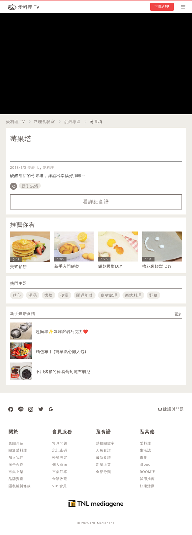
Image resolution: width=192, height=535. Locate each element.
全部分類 (103, 471)
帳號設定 (59, 457)
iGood (145, 464)
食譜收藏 (59, 478)
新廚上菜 (103, 464)
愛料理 (145, 443)
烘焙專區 (72, 122)
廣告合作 (15, 464)
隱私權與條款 (19, 486)
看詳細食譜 (96, 201)
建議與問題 (171, 409)
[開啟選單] (182, 7)
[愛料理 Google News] (51, 409)
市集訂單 (59, 471)
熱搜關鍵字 (105, 443)
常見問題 (59, 443)
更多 (178, 314)
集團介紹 (15, 443)
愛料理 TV (15, 121)
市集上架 (15, 471)
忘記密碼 (59, 450)
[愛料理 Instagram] (31, 409)
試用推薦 (147, 478)
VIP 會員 (59, 486)
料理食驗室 (44, 122)
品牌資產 (15, 478)
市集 (143, 457)
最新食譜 (103, 457)
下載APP (162, 6)
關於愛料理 (17, 450)
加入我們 (15, 457)
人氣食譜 (103, 450)
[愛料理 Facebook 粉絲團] (11, 409)
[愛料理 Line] (21, 409)
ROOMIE (147, 471)
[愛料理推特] (41, 409)
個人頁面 (59, 464)
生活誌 (145, 450)
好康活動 (147, 486)
